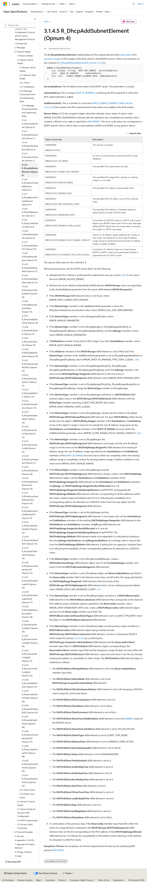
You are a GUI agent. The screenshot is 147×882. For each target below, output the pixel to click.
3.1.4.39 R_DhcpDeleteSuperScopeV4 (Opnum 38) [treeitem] (30, 611)
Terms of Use (103, 880)
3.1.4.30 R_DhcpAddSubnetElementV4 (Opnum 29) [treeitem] (30, 483)
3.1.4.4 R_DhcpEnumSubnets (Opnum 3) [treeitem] (30, 157)
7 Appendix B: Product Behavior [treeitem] (25, 846)
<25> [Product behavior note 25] (137, 359)
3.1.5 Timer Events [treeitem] (27, 790)
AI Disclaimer (8, 880)
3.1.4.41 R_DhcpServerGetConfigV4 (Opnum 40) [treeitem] (30, 641)
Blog (38, 880)
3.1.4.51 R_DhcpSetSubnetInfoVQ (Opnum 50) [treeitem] (30, 780)
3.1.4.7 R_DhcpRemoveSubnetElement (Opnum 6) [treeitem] (30, 199)
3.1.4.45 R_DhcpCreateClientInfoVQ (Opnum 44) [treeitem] (30, 696)
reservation (125, 54)
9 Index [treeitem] (18, 856)
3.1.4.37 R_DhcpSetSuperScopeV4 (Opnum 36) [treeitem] (30, 582)
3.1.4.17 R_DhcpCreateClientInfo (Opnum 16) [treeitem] (30, 319)
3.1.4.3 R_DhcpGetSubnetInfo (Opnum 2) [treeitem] (30, 146)
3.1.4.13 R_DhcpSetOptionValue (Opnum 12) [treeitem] (30, 268)
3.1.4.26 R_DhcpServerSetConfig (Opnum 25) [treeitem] (29, 431)
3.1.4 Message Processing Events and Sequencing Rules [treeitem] (30, 110)
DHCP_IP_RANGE (74, 455)
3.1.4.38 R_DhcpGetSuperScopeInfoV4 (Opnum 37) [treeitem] (30, 597)
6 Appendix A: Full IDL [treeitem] (24, 840)
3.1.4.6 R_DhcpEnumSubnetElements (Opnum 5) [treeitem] (30, 184)
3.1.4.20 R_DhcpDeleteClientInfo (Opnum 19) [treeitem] (30, 353)
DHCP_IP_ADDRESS (85, 92)
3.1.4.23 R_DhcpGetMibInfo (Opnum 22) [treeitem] (29, 393)
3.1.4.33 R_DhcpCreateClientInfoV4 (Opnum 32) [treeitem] (29, 527)
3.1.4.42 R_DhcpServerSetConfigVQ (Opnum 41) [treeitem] (29, 655)
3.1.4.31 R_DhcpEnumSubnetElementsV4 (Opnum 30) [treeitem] (30, 498)
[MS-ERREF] (94, 121)
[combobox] (19, 25)
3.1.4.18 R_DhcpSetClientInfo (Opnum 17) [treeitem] (30, 330)
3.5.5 (123, 274)
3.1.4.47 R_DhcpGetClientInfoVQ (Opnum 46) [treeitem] (29, 722)
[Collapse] (35, 19)
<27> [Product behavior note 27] (99, 589)
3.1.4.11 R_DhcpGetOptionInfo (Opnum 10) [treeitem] (30, 245)
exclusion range (52, 58)
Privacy (61, 880)
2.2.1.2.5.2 (79, 638)
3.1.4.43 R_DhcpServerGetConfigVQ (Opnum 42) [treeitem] (29, 670)
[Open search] (133, 3)
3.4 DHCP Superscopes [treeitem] (27, 820)
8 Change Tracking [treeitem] (23, 852)
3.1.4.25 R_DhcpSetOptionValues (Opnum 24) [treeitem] (30, 417)
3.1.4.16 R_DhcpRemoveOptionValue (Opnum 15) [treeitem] (29, 306)
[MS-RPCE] (58, 850)
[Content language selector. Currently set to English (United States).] (15, 873)
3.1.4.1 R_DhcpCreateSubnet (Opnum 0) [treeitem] (30, 124)
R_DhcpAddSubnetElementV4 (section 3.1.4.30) (82, 62)
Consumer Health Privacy (81, 880)
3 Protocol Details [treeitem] (25, 55)
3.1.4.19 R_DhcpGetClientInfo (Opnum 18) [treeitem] (29, 341)
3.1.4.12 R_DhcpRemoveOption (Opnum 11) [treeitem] (29, 257)
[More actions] (140, 21)
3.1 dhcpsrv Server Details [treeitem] (28, 69)
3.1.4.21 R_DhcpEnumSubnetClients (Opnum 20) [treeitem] (30, 365)
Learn (46, 21)
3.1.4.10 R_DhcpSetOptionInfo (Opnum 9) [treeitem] (30, 234)
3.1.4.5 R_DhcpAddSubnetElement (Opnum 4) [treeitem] (30, 170)
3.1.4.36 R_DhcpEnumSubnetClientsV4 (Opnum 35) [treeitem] (30, 567)
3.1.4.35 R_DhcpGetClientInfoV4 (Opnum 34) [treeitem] (29, 553)
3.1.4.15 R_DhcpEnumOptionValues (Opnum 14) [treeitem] (30, 291)
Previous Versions (25, 880)
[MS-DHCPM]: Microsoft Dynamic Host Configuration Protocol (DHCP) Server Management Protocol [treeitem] (26, 32)
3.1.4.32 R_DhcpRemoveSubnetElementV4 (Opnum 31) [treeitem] (30, 512)
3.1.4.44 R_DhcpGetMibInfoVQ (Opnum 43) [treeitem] (29, 683)
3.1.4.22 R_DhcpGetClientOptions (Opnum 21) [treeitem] (29, 380)
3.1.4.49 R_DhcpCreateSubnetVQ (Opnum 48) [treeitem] (30, 751)
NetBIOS (129, 718)
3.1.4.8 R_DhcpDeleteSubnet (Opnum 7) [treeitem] (30, 212)
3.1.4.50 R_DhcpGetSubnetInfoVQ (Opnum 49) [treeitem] (30, 766)
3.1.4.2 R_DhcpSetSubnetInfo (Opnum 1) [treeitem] (30, 135)
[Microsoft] (5, 4)
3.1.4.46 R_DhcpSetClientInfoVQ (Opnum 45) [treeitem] (30, 709)
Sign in (141, 3)
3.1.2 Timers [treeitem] (25, 82)
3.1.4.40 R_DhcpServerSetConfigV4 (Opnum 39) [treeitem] (30, 626)
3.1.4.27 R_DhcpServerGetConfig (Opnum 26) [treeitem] (29, 446)
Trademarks (118, 880)
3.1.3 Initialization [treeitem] (27, 86)
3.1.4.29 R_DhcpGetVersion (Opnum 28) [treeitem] (30, 470)
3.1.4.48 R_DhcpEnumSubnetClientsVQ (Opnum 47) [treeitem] (30, 736)
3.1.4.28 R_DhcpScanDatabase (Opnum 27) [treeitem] (30, 459)
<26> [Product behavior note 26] (139, 432)
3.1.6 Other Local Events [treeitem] (27, 796)
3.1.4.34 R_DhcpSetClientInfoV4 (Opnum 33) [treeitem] (30, 540)
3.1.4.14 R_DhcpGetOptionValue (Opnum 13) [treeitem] (30, 279)
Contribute (50, 880)
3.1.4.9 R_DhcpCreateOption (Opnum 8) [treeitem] (30, 223)
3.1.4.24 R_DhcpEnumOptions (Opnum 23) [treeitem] (29, 404)
